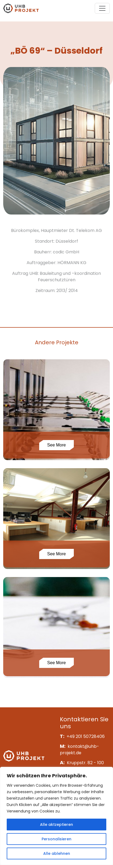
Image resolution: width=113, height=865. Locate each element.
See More (56, 445)
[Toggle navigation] (102, 8)
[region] (56, 816)
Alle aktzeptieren (56, 824)
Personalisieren (56, 839)
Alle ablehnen (56, 853)
